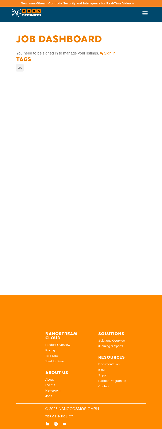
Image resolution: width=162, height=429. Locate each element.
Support (103, 375)
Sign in (109, 53)
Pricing (50, 350)
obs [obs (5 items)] (20, 67)
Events (50, 385)
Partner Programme (112, 381)
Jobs (48, 396)
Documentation (109, 364)
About (49, 379)
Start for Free (54, 361)
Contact (103, 386)
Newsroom (53, 390)
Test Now (51, 355)
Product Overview (57, 345)
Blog (101, 369)
